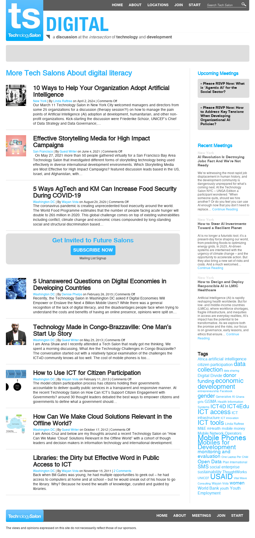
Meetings (201, 516)
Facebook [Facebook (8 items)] (226, 391)
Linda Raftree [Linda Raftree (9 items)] (234, 424)
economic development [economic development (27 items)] (220, 383)
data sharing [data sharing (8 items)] (231, 370)
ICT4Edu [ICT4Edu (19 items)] (238, 406)
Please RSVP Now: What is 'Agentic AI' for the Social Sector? (222, 88)
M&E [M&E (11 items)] (202, 428)
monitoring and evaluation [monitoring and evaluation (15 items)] (214, 454)
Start (195, 5)
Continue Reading (225, 209)
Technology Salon (24, 20)
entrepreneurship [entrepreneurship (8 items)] (208, 391)
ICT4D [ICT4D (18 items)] (218, 406)
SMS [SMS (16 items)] (203, 467)
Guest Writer (68, 151)
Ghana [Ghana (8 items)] (240, 397)
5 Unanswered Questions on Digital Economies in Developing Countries (99, 285)
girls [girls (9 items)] (201, 402)
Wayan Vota (70, 202)
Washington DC (44, 202)
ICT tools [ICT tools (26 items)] (211, 423)
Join (178, 5)
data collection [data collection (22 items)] (222, 366)
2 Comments (122, 471)
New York (40, 101)
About (135, 5)
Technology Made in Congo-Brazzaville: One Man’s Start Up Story (102, 330)
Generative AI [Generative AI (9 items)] (225, 397)
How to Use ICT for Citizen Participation (87, 372)
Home (117, 5)
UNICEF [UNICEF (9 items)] (203, 478)
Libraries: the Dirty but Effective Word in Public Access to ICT (96, 461)
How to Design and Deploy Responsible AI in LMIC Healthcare (220, 286)
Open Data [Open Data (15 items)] (210, 462)
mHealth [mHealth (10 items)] (214, 428)
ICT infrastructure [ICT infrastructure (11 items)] (218, 415)
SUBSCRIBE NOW (93, 250)
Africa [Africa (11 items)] (202, 359)
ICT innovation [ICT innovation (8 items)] (230, 418)
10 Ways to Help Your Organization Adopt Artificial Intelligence (101, 91)
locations (157, 5)
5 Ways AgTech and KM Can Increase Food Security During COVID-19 (104, 192)
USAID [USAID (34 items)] (221, 476)
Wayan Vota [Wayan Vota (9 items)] (220, 483)
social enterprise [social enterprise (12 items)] (225, 467)
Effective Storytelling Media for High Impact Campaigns (91, 142)
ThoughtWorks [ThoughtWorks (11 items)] (234, 472)
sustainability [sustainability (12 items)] (209, 471)
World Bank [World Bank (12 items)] (208, 488)
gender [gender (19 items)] (206, 396)
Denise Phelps (72, 294)
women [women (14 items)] (237, 483)
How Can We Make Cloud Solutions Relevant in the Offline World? (102, 420)
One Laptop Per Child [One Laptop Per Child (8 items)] (234, 457)
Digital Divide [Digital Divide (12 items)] (210, 375)
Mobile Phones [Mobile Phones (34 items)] (222, 437)
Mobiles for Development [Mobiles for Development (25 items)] (217, 445)
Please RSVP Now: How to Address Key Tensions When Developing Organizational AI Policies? (222, 116)
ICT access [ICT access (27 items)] (214, 412)
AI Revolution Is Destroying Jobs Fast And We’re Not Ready (221, 161)
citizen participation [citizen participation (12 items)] (215, 364)
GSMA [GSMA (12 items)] (211, 401)
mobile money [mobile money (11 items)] (233, 428)
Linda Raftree (62, 101)
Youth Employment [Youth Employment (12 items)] (219, 491)
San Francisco (43, 151)
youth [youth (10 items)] (224, 488)
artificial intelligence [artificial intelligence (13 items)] (227, 359)
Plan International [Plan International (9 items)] (235, 462)
